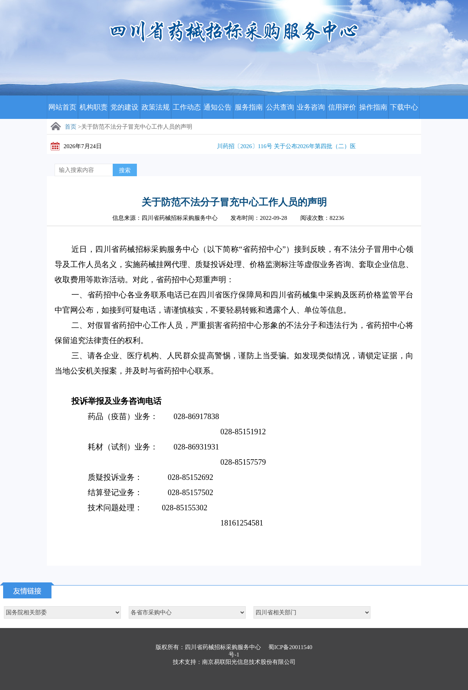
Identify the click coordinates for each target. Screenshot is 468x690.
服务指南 (249, 107)
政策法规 (156, 107)
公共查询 (280, 107)
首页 (70, 127)
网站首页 (62, 107)
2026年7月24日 (83, 146)
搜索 (125, 170)
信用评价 (342, 107)
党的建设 (124, 107)
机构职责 (94, 107)
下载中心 (404, 107)
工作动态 (187, 107)
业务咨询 (311, 107)
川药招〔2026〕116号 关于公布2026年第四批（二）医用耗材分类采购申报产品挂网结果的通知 (342, 146)
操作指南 (373, 107)
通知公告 (218, 107)
